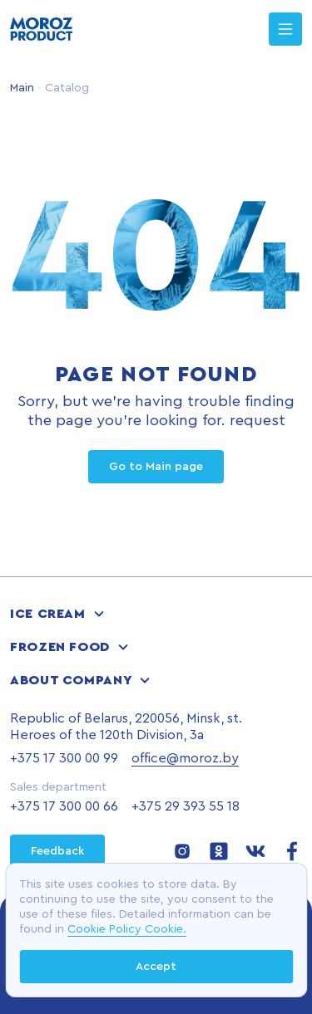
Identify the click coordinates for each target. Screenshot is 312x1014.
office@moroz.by (185, 758)
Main (22, 88)
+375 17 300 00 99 (64, 758)
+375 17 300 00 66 (64, 806)
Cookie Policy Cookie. (126, 929)
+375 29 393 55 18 (185, 806)
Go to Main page (156, 467)
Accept (156, 966)
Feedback (57, 851)
